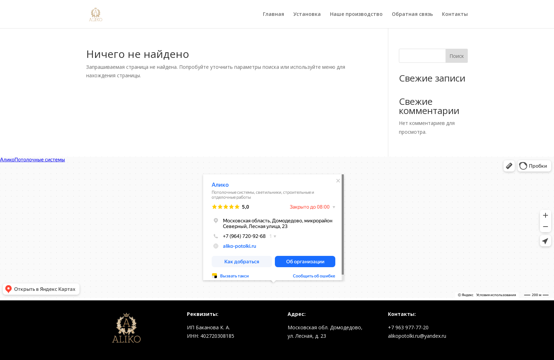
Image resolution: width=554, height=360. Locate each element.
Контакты (455, 14)
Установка (307, 14)
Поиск (456, 56)
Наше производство (356, 14)
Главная (273, 14)
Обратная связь (412, 14)
